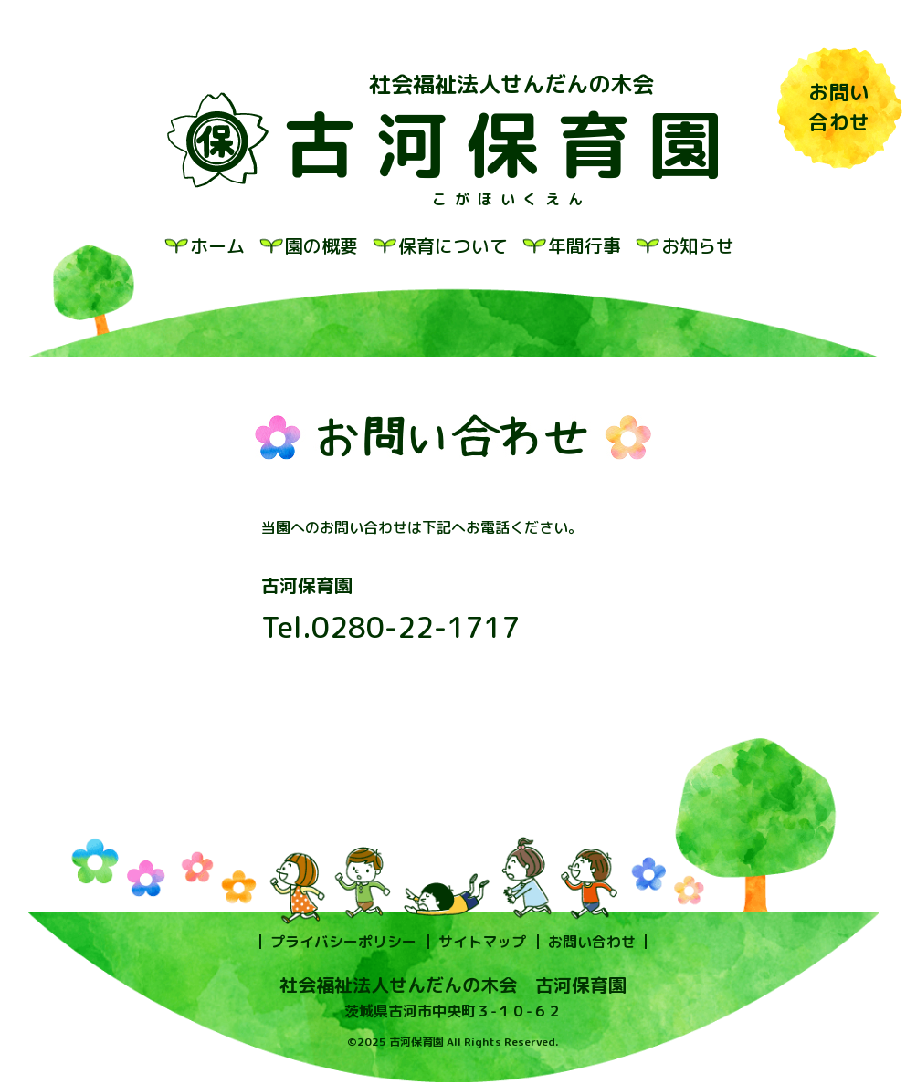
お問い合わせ (592, 942)
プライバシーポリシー (343, 942)
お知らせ (697, 245)
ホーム (217, 245)
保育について (453, 245)
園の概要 (321, 245)
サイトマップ (482, 942)
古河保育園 (511, 144)
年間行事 (584, 245)
